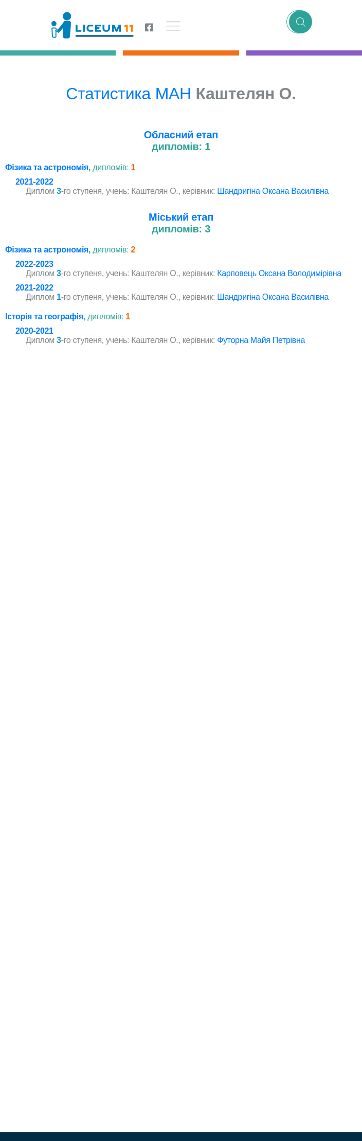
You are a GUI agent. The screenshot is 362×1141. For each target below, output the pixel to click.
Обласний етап (181, 134)
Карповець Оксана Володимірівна (279, 273)
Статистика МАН (128, 93)
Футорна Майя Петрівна (261, 340)
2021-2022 (34, 181)
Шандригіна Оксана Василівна (273, 191)
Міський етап (181, 217)
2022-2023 (34, 264)
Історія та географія (44, 316)
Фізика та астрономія (46, 167)
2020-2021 (34, 331)
